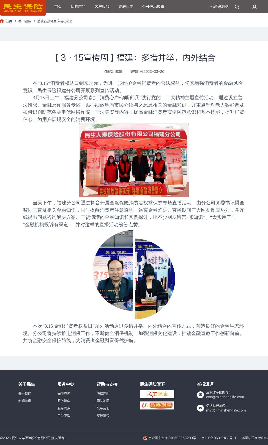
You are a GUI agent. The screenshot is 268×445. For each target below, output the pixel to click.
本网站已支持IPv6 (255, 438)
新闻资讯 (24, 401)
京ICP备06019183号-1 (219, 438)
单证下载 (63, 416)
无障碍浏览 (219, 7)
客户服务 (102, 7)
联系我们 (103, 408)
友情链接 (103, 416)
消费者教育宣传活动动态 (55, 21)
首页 (58, 7)
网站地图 (103, 401)
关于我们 (24, 394)
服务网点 (63, 408)
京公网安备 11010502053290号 (169, 438)
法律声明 (103, 394)
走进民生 (125, 7)
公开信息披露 (153, 7)
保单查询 (63, 394)
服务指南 (63, 401)
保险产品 (78, 7)
